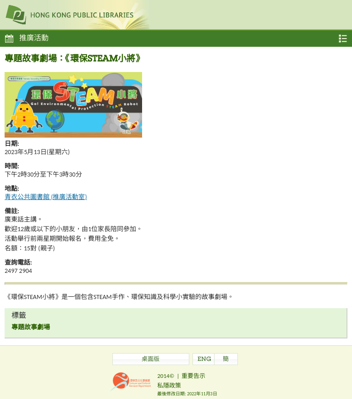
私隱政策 (169, 385)
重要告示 (193, 375)
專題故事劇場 (30, 327)
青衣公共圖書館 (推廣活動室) (46, 197)
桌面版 (151, 360)
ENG (204, 360)
